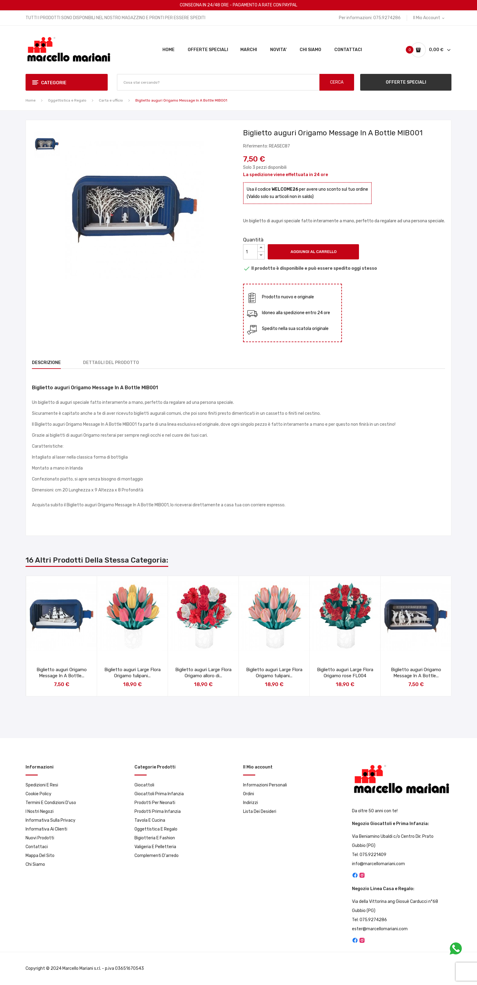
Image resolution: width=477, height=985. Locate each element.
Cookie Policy (38, 793)
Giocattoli (144, 785)
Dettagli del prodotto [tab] (111, 362)
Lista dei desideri (259, 811)
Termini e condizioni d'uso (51, 802)
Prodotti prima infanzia (157, 811)
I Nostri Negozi (40, 811)
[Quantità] (250, 251)
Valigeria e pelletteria (155, 846)
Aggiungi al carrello (313, 251)
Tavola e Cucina (149, 820)
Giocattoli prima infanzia (159, 793)
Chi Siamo (35, 864)
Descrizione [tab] (46, 362)
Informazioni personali (265, 785)
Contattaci (37, 846)
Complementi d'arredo (156, 855)
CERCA (336, 82)
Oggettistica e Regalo (155, 829)
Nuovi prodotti (40, 838)
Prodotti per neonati (154, 802)
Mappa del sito (40, 855)
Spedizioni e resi (42, 785)
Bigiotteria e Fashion (154, 838)
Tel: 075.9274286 (369, 919)
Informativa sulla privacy (50, 820)
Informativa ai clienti (46, 829)
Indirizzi (250, 802)
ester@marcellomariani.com (380, 928)
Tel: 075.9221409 (369, 854)
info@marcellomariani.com (378, 863)
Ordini (248, 793)
